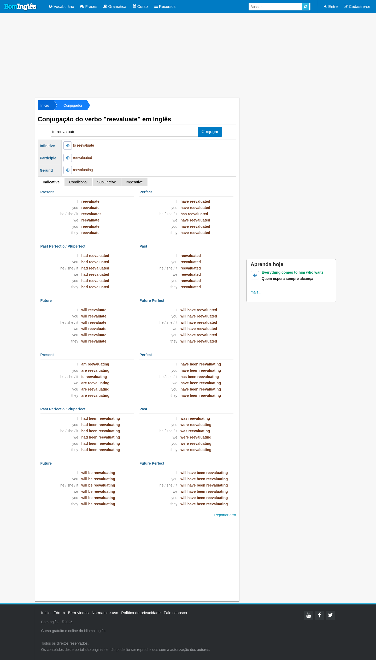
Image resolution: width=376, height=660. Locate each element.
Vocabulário (61, 6)
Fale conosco (175, 612)
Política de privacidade (141, 612)
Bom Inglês (20, 7)
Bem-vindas (78, 612)
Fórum (59, 612)
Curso (140, 6)
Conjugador (72, 105)
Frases (88, 6)
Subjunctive (106, 182)
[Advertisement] (188, 54)
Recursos (165, 6)
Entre (331, 6)
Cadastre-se (357, 6)
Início (44, 105)
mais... (256, 292)
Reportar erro (225, 515)
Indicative (51, 182)
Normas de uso (105, 612)
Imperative (134, 182)
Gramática (114, 6)
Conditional (78, 182)
